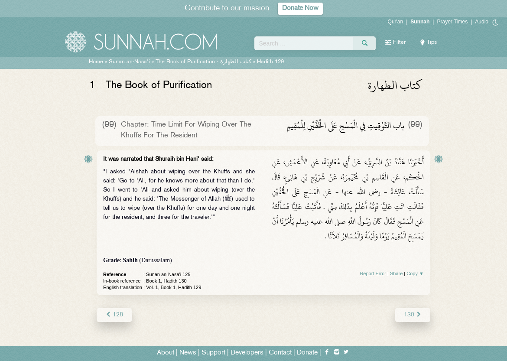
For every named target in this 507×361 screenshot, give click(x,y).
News (187, 353)
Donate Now (300, 8)
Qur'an (395, 22)
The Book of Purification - (203, 62)
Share (396, 273)
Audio (481, 22)
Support (213, 353)
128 (114, 315)
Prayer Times (452, 22)
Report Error (373, 273)
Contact (280, 353)
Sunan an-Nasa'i (129, 62)
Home (96, 62)
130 (413, 315)
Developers (247, 353)
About (165, 353)
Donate (307, 353)
